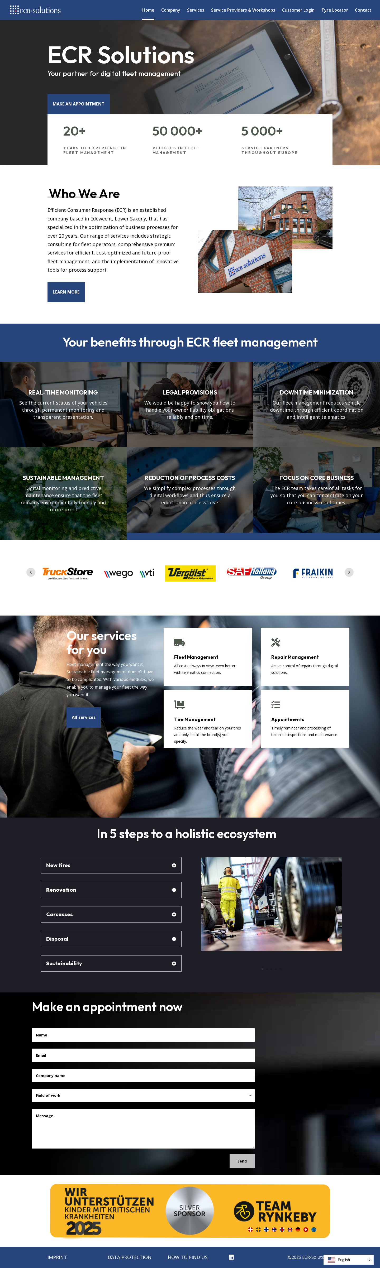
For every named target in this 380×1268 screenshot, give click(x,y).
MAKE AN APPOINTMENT (78, 104)
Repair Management (295, 657)
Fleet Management (196, 657)
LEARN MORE (66, 292)
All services (84, 717)
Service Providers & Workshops (243, 10)
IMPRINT (57, 1257)
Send (242, 1161)
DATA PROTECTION (129, 1257)
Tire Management (195, 719)
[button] (348, 1260)
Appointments (287, 719)
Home (148, 10)
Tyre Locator (334, 10)
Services (195, 10)
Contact (363, 10)
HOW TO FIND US (188, 1257)
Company (170, 10)
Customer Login (298, 10)
